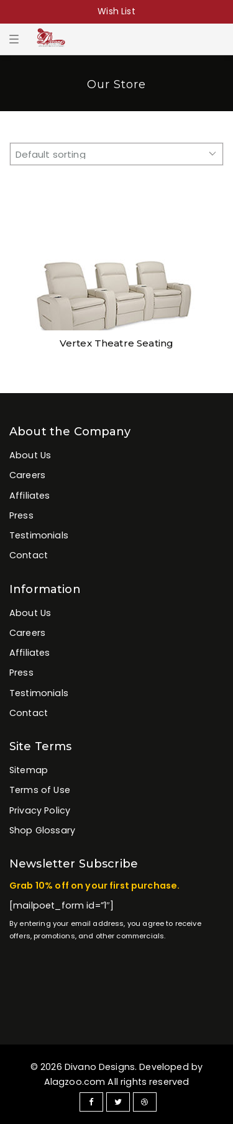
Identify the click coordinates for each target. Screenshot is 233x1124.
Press (21, 515)
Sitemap (28, 770)
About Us (30, 455)
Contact (28, 555)
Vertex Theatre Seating (116, 343)
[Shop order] (116, 154)
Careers (27, 475)
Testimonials (38, 535)
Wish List (116, 11)
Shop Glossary (42, 830)
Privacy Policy (39, 810)
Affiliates (29, 495)
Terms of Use (39, 790)
